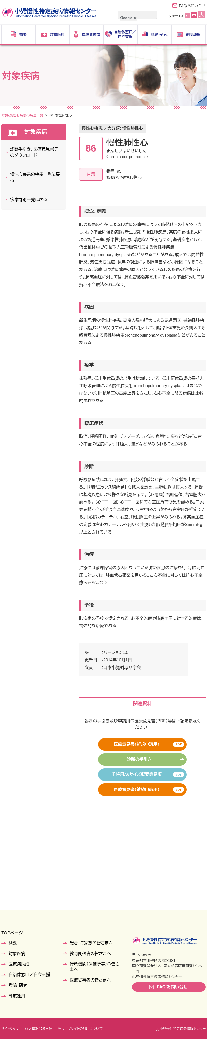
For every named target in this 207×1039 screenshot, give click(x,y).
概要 (13, 943)
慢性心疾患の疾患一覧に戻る (35, 177)
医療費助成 (19, 964)
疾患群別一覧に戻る (28, 199)
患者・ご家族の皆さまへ (91, 943)
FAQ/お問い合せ (192, 6)
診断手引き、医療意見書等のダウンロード (34, 152)
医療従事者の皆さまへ (90, 980)
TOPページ (12, 933)
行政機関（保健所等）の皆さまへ (95, 967)
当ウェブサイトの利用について (80, 1029)
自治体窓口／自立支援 (29, 974)
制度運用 (17, 996)
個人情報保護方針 (38, 1029)
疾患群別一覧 (44, 115)
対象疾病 (21, 115)
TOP (4, 115)
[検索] (128, 18)
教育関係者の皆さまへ (90, 953)
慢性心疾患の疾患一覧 (77, 115)
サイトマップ (10, 1029)
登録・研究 (18, 985)
